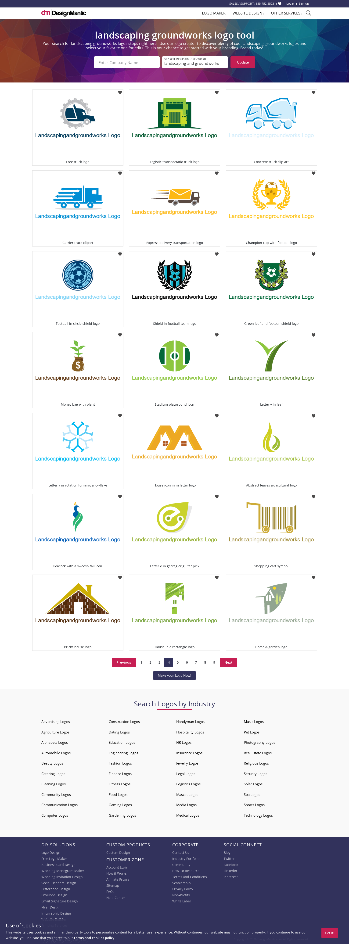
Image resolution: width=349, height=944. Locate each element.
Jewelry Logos (187, 762)
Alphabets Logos (54, 742)
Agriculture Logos (55, 731)
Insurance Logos (189, 752)
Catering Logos (53, 773)
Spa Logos (252, 794)
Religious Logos (256, 762)
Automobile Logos (56, 752)
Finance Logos (120, 773)
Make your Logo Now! (174, 675)
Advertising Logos (55, 721)
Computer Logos (54, 814)
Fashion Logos (120, 762)
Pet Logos (251, 731)
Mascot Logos (187, 794)
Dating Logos (119, 731)
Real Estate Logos (258, 752)
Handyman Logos (190, 721)
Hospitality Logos (190, 731)
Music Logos (254, 721)
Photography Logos (259, 742)
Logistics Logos (188, 783)
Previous (123, 661)
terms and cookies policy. (94, 938)
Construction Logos (124, 721)
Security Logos (255, 773)
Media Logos (186, 804)
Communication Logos (59, 804)
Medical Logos (187, 814)
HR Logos (183, 742)
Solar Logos (253, 783)
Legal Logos (185, 773)
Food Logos (118, 794)
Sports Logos (254, 804)
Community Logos (56, 794)
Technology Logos (258, 814)
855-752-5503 (265, 3)
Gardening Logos (122, 814)
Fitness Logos (119, 783)
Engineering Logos (123, 752)
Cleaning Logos (53, 783)
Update (243, 62)
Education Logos (122, 742)
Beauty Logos (52, 762)
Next (228, 661)
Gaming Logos (120, 804)
